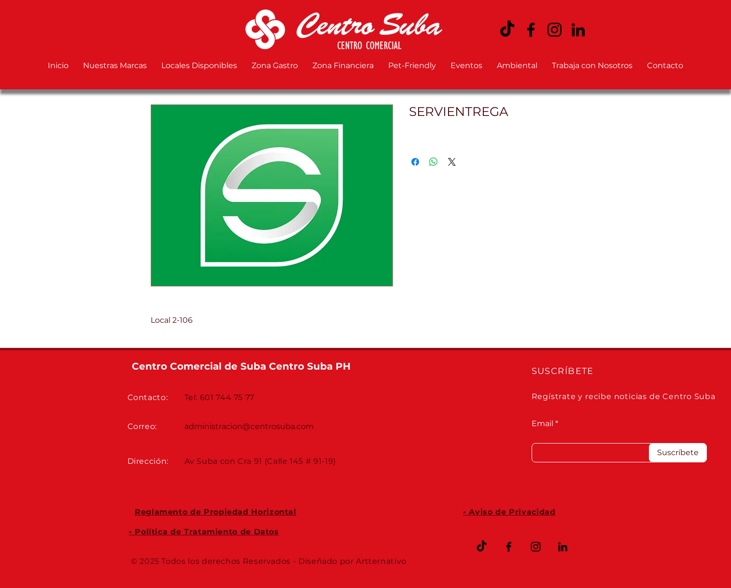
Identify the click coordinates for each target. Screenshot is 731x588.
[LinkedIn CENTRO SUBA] (578, 29)
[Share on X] (452, 162)
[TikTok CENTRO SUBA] (507, 29)
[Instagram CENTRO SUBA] (554, 29)
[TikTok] (481, 546)
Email (542, 424)
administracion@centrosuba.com (249, 426)
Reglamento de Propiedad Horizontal (215, 511)
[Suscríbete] (678, 452)
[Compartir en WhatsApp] (433, 162)
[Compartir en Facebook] (415, 162)
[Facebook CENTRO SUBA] (530, 29)
